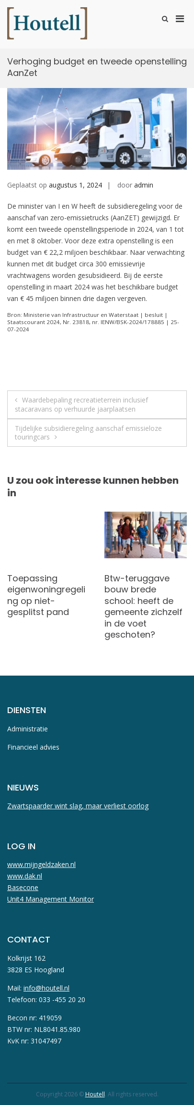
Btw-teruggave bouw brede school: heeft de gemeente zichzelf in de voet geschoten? (143, 606)
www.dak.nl (24, 875)
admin (143, 184)
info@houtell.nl (46, 987)
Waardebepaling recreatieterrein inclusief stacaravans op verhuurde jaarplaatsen (81, 404)
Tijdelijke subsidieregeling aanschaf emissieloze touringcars (88, 432)
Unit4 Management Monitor (50, 899)
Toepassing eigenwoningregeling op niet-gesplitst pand (46, 595)
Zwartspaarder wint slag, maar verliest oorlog (77, 805)
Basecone (22, 887)
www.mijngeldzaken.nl (41, 864)
